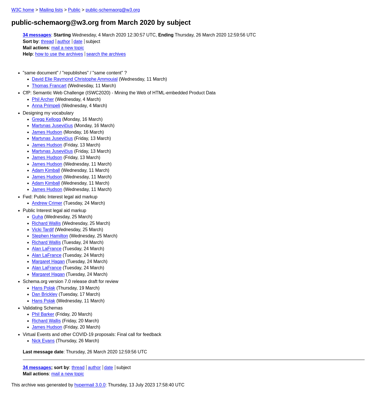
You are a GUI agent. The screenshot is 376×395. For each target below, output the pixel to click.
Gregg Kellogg (46, 119)
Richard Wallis (46, 223)
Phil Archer (43, 99)
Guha (37, 216)
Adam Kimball (46, 170)
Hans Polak (43, 288)
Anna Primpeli (46, 105)
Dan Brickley (44, 294)
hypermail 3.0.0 (89, 384)
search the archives (106, 54)
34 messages (37, 34)
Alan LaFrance (46, 248)
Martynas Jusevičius (52, 125)
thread (47, 41)
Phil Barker (43, 314)
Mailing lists (51, 9)
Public (74, 9)
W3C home (22, 9)
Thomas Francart (49, 85)
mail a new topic (67, 47)
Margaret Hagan (48, 261)
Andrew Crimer (47, 203)
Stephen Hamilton (50, 235)
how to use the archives (59, 54)
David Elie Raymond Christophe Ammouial (74, 79)
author (63, 41)
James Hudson (47, 132)
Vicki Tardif (43, 229)
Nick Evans (43, 340)
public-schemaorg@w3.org (113, 9)
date (77, 41)
